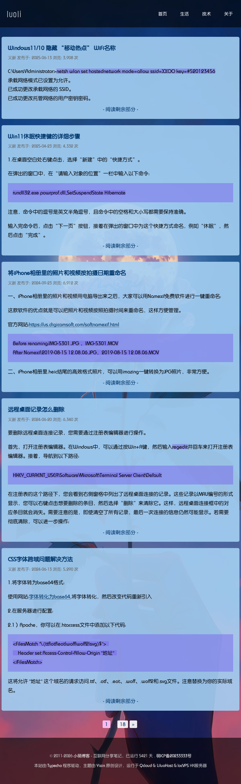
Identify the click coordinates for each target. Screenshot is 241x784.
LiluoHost (165, 766)
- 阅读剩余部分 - (120, 109)
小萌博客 (81, 756)
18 (123, 724)
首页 (162, 14)
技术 (206, 14)
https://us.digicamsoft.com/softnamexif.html (74, 324)
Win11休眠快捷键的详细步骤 (44, 136)
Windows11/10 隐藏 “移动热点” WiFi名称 (61, 48)
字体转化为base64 (49, 596)
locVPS (183, 766)
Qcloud (146, 766)
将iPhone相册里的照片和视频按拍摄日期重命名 (67, 273)
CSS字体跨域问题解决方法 (40, 559)
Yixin (101, 766)
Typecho (54, 766)
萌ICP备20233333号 (173, 756)
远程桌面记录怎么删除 (36, 409)
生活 (184, 14)
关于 (228, 14)
